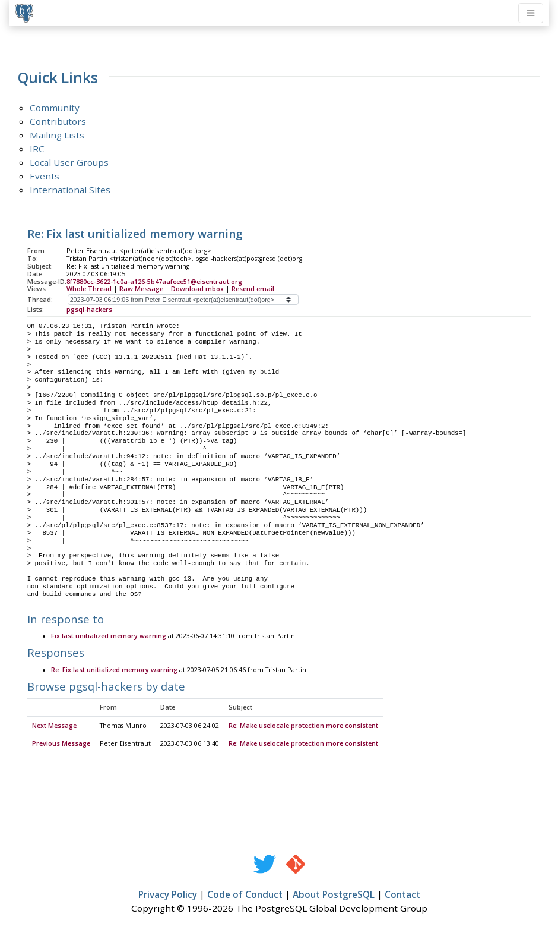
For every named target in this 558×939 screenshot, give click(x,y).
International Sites (70, 190)
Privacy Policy (167, 895)
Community (55, 108)
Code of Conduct (245, 895)
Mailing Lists (57, 135)
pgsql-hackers (89, 309)
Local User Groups (69, 162)
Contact (402, 895)
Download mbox (197, 289)
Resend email (253, 289)
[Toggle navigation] (530, 13)
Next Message (54, 726)
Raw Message (141, 289)
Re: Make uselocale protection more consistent (303, 726)
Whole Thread (89, 289)
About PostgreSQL (334, 895)
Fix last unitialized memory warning (108, 636)
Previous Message (61, 744)
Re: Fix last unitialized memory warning (114, 670)
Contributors (58, 121)
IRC (37, 149)
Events (44, 176)
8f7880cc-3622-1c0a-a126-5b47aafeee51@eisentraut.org (154, 282)
